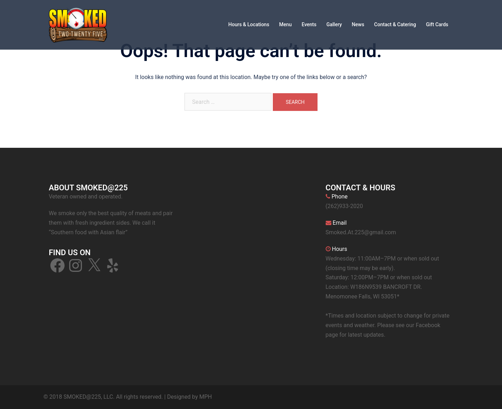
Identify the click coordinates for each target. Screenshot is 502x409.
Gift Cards (437, 24)
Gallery (334, 24)
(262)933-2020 (344, 206)
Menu (285, 24)
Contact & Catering (395, 24)
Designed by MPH (189, 396)
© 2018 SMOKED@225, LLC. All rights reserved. (103, 396)
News (358, 24)
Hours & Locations (248, 24)
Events (309, 24)
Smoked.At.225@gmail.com (361, 232)
